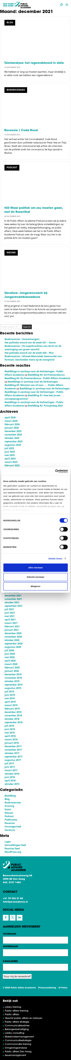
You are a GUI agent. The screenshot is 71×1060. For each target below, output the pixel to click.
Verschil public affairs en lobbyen (23, 1018)
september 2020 (14, 643)
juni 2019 (10, 694)
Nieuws (9, 812)
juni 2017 (10, 766)
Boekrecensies (13, 802)
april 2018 (10, 736)
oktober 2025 (12, 438)
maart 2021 (11, 623)
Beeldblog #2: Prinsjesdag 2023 (45, 405)
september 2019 (14, 684)
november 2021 (13, 599)
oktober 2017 (12, 753)
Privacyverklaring (47, 988)
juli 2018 (9, 725)
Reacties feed (12, 848)
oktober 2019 (12, 681)
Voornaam (9, 934)
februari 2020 (12, 667)
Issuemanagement (15, 1055)
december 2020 (13, 633)
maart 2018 (11, 739)
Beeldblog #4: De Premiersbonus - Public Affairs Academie (37, 378)
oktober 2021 (12, 602)
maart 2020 (11, 664)
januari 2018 (12, 742)
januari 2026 (12, 427)
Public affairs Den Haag (18, 1052)
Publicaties (11, 819)
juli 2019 (9, 691)
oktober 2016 (12, 773)
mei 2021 (10, 616)
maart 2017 (11, 770)
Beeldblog (10, 795)
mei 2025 (10, 455)
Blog (7, 799)
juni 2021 (10, 612)
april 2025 (10, 458)
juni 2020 (10, 653)
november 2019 (13, 677)
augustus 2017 (13, 760)
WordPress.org (13, 851)
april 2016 (10, 780)
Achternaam (10, 947)
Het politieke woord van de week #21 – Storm (30, 342)
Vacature (10, 830)
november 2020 (13, 636)
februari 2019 (12, 708)
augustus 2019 (13, 688)
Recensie (10, 823)
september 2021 (14, 605)
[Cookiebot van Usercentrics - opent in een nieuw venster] (55, 471)
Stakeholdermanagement (19, 1037)
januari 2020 (12, 671)
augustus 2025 (13, 444)
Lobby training (13, 1007)
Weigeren (35, 586)
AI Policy (62, 988)
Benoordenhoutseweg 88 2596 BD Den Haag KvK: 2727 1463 (17, 879)
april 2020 (10, 660)
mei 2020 (10, 657)
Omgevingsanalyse (16, 1048)
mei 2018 (10, 732)
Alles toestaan (35, 567)
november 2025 (13, 434)
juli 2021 (9, 609)
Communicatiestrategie (18, 1040)
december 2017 (13, 746)
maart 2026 (11, 420)
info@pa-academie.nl (15, 902)
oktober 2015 (12, 784)
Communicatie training (18, 1044)
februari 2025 (12, 465)
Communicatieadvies (17, 1026)
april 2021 (10, 619)
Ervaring (9, 806)
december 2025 (13, 431)
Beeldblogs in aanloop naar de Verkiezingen (33, 381)
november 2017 (13, 749)
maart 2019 (11, 705)
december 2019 (13, 674)
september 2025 (14, 441)
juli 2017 (9, 763)
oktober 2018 (12, 718)
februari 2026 (12, 424)
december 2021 (13, 595)
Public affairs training (16, 1011)
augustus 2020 (13, 647)
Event (8, 809)
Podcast (9, 816)
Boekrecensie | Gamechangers (22, 339)
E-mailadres (10, 961)
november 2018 (13, 715)
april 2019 (10, 701)
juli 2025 (9, 448)
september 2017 (14, 756)
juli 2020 (9, 650)
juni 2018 (10, 729)
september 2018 (14, 722)
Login (8, 841)
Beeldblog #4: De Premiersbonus (46, 374)
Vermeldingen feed (15, 845)
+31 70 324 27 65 (13, 898)
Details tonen (55, 558)
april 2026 (10, 417)
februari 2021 (12, 626)
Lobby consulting (14, 1033)
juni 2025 (10, 451)
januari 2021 (12, 629)
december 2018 (13, 712)
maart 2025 (11, 462)
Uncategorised (13, 826)
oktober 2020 (12, 640)
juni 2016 (10, 777)
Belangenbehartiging (17, 1029)
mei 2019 (10, 698)
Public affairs (12, 1014)
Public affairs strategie (17, 1022)
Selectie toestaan (35, 577)
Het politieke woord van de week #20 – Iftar (29, 352)
